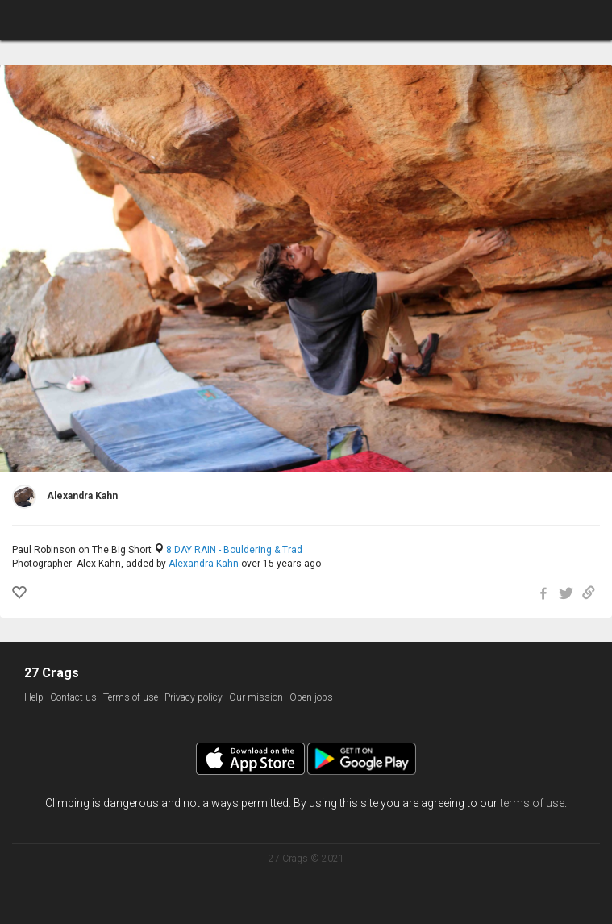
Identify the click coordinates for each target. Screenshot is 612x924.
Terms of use (130, 697)
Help (34, 697)
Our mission (256, 697)
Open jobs (311, 697)
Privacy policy (193, 697)
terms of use (532, 803)
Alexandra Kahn (204, 563)
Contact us (73, 697)
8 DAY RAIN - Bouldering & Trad (234, 550)
